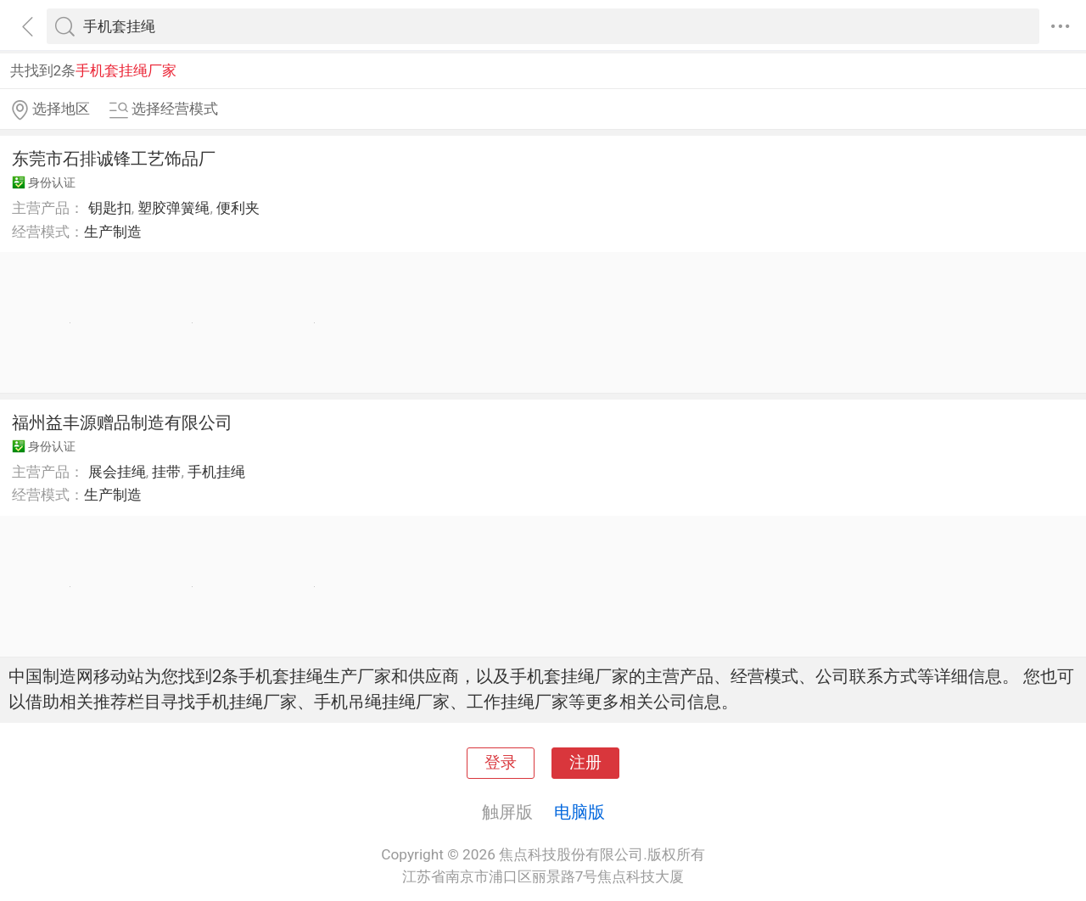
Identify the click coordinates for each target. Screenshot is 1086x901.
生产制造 (113, 231)
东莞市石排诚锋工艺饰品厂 (114, 158)
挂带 (166, 471)
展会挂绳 (117, 471)
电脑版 (579, 812)
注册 (585, 762)
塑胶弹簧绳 (173, 207)
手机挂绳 (216, 471)
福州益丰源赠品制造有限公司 (122, 422)
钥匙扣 (110, 207)
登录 (500, 762)
